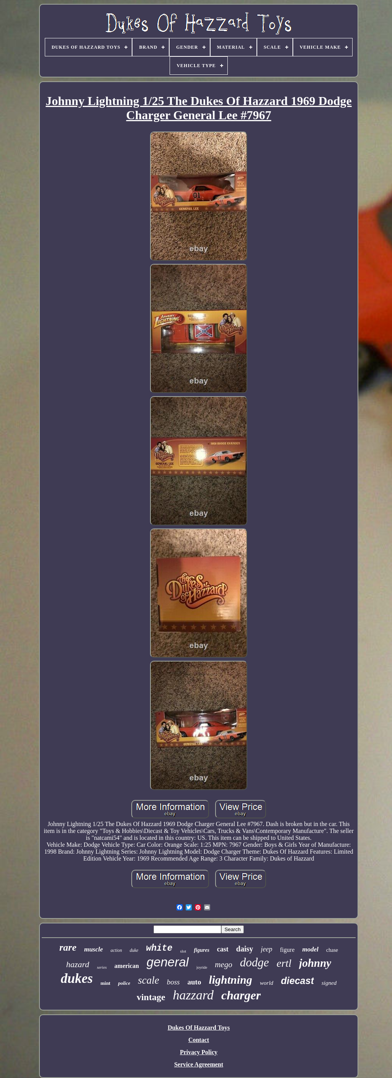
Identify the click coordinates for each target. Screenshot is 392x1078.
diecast (297, 980)
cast (223, 949)
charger (241, 995)
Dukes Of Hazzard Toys (199, 1027)
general (168, 962)
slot (183, 951)
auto (194, 982)
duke (134, 950)
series (102, 967)
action (116, 950)
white (159, 948)
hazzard (193, 995)
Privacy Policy (198, 1052)
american (126, 966)
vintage (151, 997)
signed (329, 983)
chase (332, 950)
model (310, 949)
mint (105, 983)
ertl (283, 963)
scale (148, 980)
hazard (77, 964)
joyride (201, 967)
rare (68, 947)
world (266, 983)
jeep (266, 949)
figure (287, 949)
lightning (230, 979)
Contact (198, 1040)
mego (223, 964)
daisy (244, 949)
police (124, 983)
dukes (77, 978)
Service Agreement (198, 1064)
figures (201, 950)
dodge (254, 962)
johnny (315, 963)
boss (173, 982)
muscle (93, 949)
